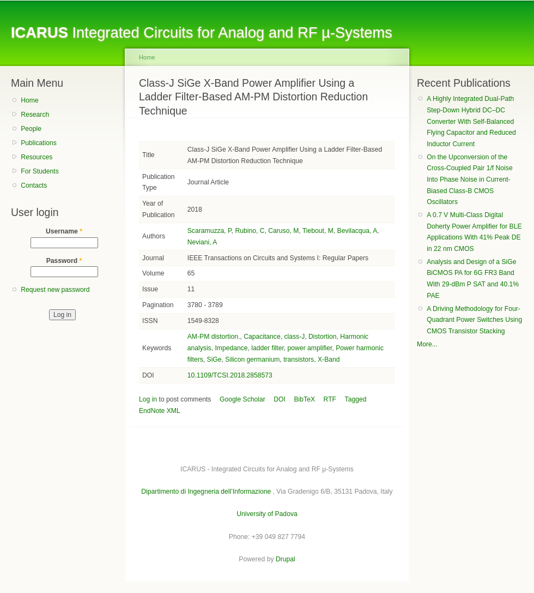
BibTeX (304, 399)
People (31, 129)
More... (427, 344)
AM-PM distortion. (213, 336)
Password (64, 261)
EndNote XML (159, 411)
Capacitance (262, 336)
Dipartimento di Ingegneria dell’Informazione (206, 491)
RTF (330, 399)
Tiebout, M (317, 231)
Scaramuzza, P (209, 231)
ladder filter (267, 348)
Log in (148, 399)
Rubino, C (249, 231)
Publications (39, 143)
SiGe (214, 359)
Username (64, 231)
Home (29, 100)
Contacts (34, 185)
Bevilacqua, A (357, 231)
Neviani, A (202, 242)
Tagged (356, 399)
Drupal (285, 559)
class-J (294, 336)
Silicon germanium (252, 359)
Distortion (322, 336)
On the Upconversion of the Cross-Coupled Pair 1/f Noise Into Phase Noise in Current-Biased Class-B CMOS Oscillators (469, 179)
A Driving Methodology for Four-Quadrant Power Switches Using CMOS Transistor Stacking (474, 320)
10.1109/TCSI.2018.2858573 (229, 375)
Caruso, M (283, 231)
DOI (280, 399)
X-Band (329, 359)
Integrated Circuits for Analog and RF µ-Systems (201, 32)
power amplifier (310, 348)
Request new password (55, 289)
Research (35, 114)
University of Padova (266, 514)
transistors (298, 359)
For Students (40, 171)
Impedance (231, 348)
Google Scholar (242, 399)
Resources (36, 157)
